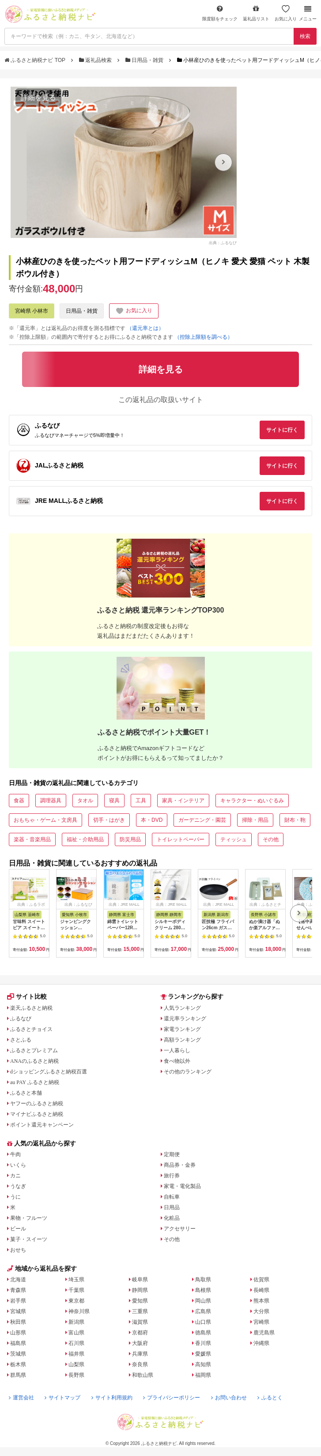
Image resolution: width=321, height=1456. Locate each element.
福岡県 (203, 1375)
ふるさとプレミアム (34, 1050)
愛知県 (140, 1300)
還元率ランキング (185, 1018)
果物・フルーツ (28, 1218)
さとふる (20, 1039)
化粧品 (172, 1218)
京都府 (140, 1332)
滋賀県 (140, 1322)
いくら (18, 1165)
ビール (18, 1228)
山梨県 (76, 1364)
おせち (18, 1250)
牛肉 (15, 1154)
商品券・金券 (180, 1165)
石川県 (76, 1343)
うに (15, 1196)
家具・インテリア (183, 800)
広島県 (203, 1311)
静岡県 (140, 1290)
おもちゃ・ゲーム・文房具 (45, 820)
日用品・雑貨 (145, 60)
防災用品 (130, 839)
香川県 (203, 1343)
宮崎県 (261, 1322)
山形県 (18, 1332)
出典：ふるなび (223, 243)
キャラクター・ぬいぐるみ (252, 800)
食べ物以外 (177, 1061)
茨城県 (18, 1353)
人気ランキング (182, 1008)
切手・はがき (109, 820)
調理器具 (50, 800)
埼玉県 (76, 1279)
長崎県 (261, 1290)
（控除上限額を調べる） (203, 337)
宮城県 (18, 1311)
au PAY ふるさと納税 (34, 1082)
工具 (141, 800)
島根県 (203, 1290)
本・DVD (151, 820)
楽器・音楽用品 (32, 839)
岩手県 (18, 1300)
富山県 (76, 1332)
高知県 (203, 1364)
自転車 (172, 1196)
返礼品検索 (96, 60)
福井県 (76, 1353)
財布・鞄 (295, 820)
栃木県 (18, 1364)
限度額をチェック (220, 13)
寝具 (114, 800)
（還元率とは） (145, 328)
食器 (19, 800)
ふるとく (270, 1398)
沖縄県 (261, 1343)
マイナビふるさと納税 (36, 1114)
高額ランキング (182, 1039)
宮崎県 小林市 (31, 311)
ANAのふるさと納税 (34, 1061)
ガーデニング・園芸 (202, 820)
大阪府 (140, 1343)
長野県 (76, 1375)
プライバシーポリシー (171, 1398)
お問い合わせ (229, 1398)
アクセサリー (180, 1228)
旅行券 (172, 1175)
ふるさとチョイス (31, 1029)
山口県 (203, 1322)
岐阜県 (140, 1279)
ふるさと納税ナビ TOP (35, 60)
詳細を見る (38, 97)
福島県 (18, 1343)
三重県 (140, 1311)
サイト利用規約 (111, 1398)
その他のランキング (187, 1071)
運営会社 (21, 1398)
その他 (271, 839)
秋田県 (18, 1322)
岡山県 (203, 1300)
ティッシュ (233, 839)
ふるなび (20, 1018)
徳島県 (203, 1332)
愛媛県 (203, 1353)
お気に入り (286, 13)
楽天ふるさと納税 (31, 1008)
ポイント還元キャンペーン (42, 1124)
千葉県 (76, 1290)
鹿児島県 (264, 1332)
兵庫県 (140, 1353)
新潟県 (76, 1322)
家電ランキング (182, 1029)
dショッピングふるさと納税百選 (48, 1071)
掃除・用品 (255, 820)
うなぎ (18, 1186)
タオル (85, 800)
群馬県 (18, 1375)
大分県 (261, 1311)
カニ (15, 1175)
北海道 (18, 1279)
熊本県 (261, 1300)
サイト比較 (27, 996)
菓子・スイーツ (28, 1239)
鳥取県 (203, 1279)
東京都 (76, 1300)
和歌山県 (142, 1375)
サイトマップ (62, 1398)
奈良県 (140, 1364)
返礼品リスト (256, 13)
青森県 (18, 1290)
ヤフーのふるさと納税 (36, 1103)
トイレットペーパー (180, 839)
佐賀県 (261, 1279)
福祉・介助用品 (85, 839)
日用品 (172, 1207)
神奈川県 (79, 1311)
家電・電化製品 (182, 1186)
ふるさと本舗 (26, 1093)
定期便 (172, 1154)
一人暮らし (177, 1050)
